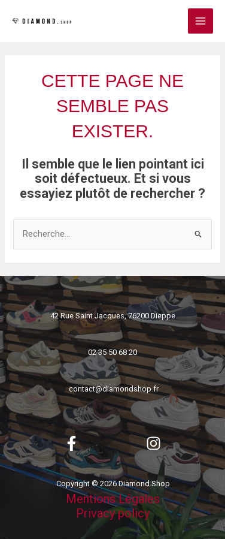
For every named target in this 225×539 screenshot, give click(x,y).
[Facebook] (71, 443)
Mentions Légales (113, 499)
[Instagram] (153, 443)
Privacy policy (113, 513)
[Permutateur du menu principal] (200, 21)
